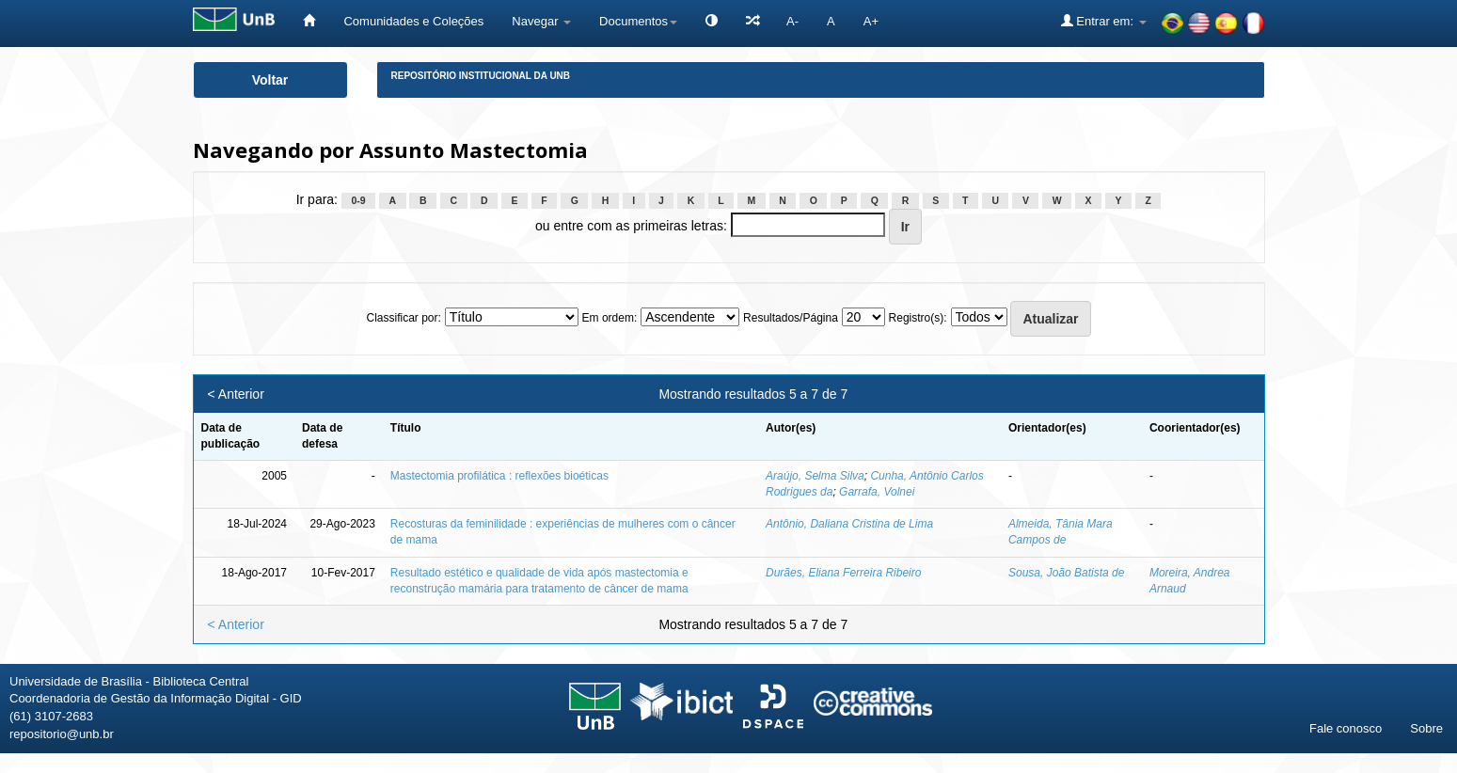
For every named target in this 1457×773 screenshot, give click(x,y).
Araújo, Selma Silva (815, 475)
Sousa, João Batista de (1066, 572)
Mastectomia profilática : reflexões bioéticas (499, 475)
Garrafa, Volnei (876, 491)
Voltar (270, 79)
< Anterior (236, 394)
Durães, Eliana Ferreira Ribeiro (843, 572)
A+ (871, 21)
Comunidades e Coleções (413, 21)
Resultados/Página (790, 317)
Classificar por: (403, 317)
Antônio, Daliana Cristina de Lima (849, 523)
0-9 (358, 200)
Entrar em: (1104, 20)
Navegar (541, 21)
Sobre (1426, 728)
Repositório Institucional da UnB (481, 76)
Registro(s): (918, 317)
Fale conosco (1345, 728)
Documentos (638, 21)
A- (792, 21)
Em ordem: (610, 317)
